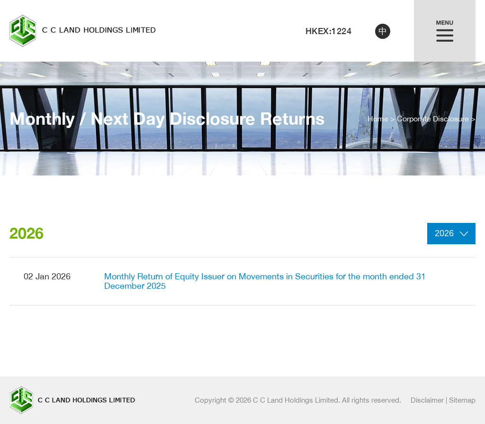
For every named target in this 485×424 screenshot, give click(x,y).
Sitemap (462, 400)
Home (378, 118)
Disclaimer (427, 400)
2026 (451, 233)
